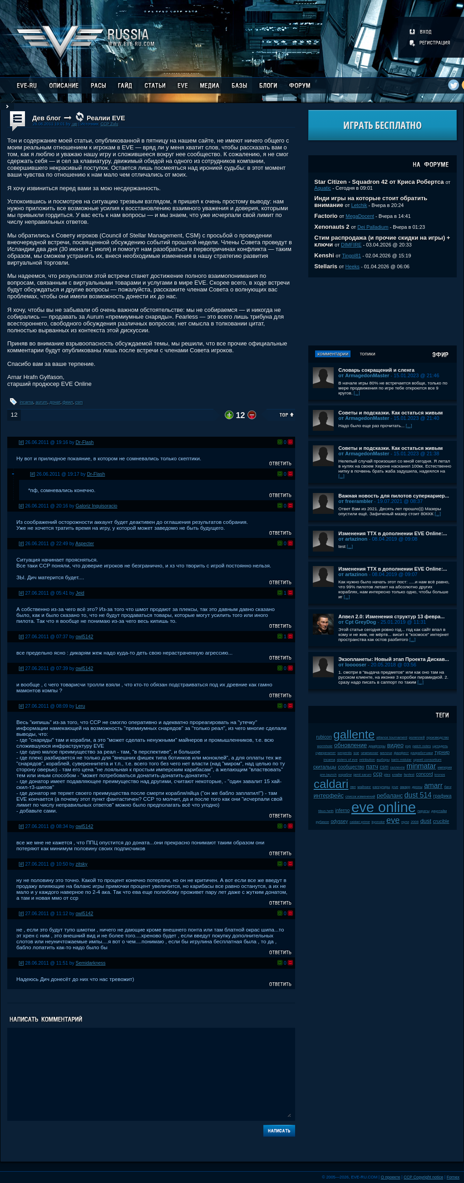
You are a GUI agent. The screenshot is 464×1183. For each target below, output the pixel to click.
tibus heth (326, 811)
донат (54, 402)
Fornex (453, 1177)
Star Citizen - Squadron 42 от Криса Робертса (379, 181)
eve (393, 820)
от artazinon (352, 539)
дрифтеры (377, 746)
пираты (423, 811)
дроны (417, 787)
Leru (80, 706)
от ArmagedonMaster (363, 375)
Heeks (353, 266)
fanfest (409, 775)
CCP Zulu (109, 124)
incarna (27, 402)
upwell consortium (427, 760)
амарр (405, 787)
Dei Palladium (372, 227)
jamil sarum (362, 775)
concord (424, 774)
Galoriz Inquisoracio (97, 505)
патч (372, 766)
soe (357, 753)
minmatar (421, 766)
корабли (345, 775)
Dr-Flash (85, 442)
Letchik (359, 205)
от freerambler (355, 501)
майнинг (364, 787)
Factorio (325, 215)
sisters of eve (347, 760)
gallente (354, 734)
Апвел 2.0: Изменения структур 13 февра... (391, 616)
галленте (397, 767)
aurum (41, 402)
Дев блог (46, 118)
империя (445, 767)
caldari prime (360, 822)
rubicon (324, 736)
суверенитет (326, 753)
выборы (383, 760)
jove (395, 787)
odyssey (339, 821)
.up (74, 124)
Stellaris (325, 266)
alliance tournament (391, 737)
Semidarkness (91, 963)
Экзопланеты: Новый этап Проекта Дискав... (393, 659)
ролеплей (417, 737)
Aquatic (322, 188)
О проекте (390, 1177)
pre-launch (328, 775)
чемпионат (370, 753)
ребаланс (390, 795)
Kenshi (324, 255)
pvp (408, 746)
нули (405, 822)
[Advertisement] (382, 311)
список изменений (360, 796)
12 (13, 414)
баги (448, 787)
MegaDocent (360, 216)
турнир (441, 752)
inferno (343, 810)
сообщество (351, 766)
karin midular (401, 760)
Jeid (80, 593)
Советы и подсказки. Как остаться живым (390, 412)
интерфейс (329, 795)
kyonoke (378, 822)
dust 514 (418, 795)
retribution (367, 760)
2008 (415, 822)
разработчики (421, 753)
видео (395, 745)
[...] (357, 392)
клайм (397, 775)
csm (79, 402)
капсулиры (381, 787)
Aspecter (84, 543)
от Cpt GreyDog (357, 622)
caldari (331, 784)
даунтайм (439, 811)
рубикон (322, 822)
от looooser (352, 664)
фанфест (401, 753)
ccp (377, 773)
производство (437, 737)
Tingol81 (351, 255)
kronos (439, 775)
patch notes (422, 746)
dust (426, 821)
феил (68, 402)
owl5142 (85, 636)
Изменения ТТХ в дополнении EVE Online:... (392, 533)
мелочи (386, 753)
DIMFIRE (351, 244)
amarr (433, 785)
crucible (441, 821)
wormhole (325, 746)
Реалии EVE (106, 118)
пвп (353, 787)
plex (387, 775)
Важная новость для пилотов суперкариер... (393, 495)
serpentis (344, 753)
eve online (383, 807)
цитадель (440, 746)
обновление (350, 745)
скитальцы (324, 766)
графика (442, 796)
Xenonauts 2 (331, 226)
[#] (21, 442)
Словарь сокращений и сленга (376, 370)
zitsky (82, 864)
